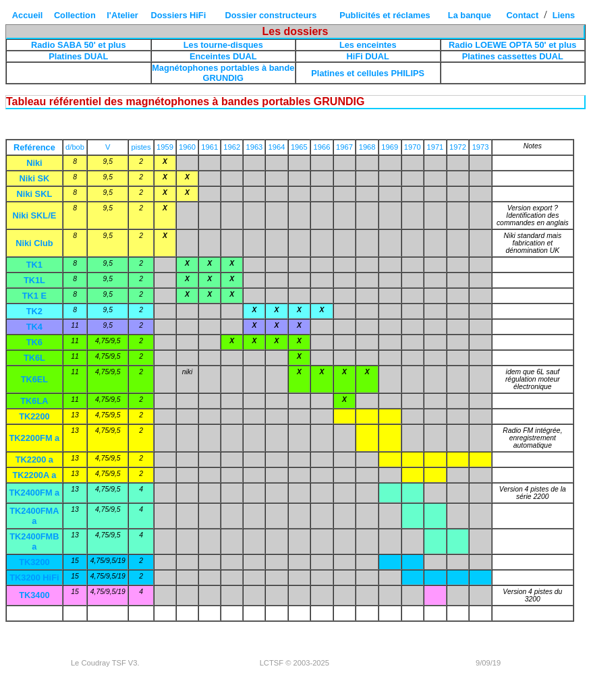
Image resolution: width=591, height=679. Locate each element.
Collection (75, 15)
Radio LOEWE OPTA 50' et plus (512, 45)
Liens (564, 15)
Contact (523, 15)
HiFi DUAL (368, 56)
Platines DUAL (78, 56)
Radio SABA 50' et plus (78, 45)
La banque (469, 15)
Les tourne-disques (223, 45)
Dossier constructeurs (271, 15)
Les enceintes (368, 45)
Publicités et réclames (384, 15)
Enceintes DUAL (223, 56)
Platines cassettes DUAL (512, 56)
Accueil (27, 15)
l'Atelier (122, 15)
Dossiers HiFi (178, 15)
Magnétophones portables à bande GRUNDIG (223, 73)
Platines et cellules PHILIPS (367, 73)
